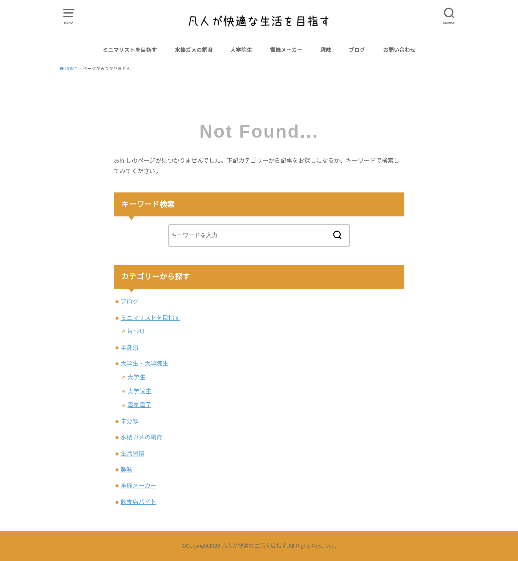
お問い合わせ (399, 50)
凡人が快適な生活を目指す (254, 546)
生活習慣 (133, 453)
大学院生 (241, 50)
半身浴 (129, 347)
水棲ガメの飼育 (194, 50)
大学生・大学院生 (144, 363)
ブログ (357, 50)
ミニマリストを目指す (129, 50)
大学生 (136, 377)
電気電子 (139, 405)
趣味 (325, 50)
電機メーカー (286, 50)
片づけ (136, 331)
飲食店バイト (138, 502)
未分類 (129, 421)
